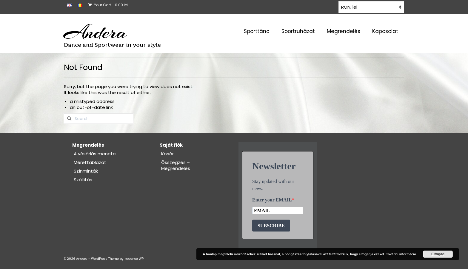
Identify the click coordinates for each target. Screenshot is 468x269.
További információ (401, 254)
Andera (95, 32)
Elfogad (437, 254)
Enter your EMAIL (272, 199)
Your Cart (108, 4)
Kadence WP (134, 259)
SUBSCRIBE (271, 225)
